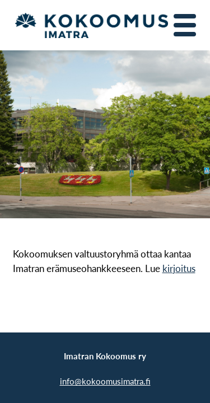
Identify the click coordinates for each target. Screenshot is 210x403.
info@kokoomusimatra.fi (105, 381)
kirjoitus (178, 268)
